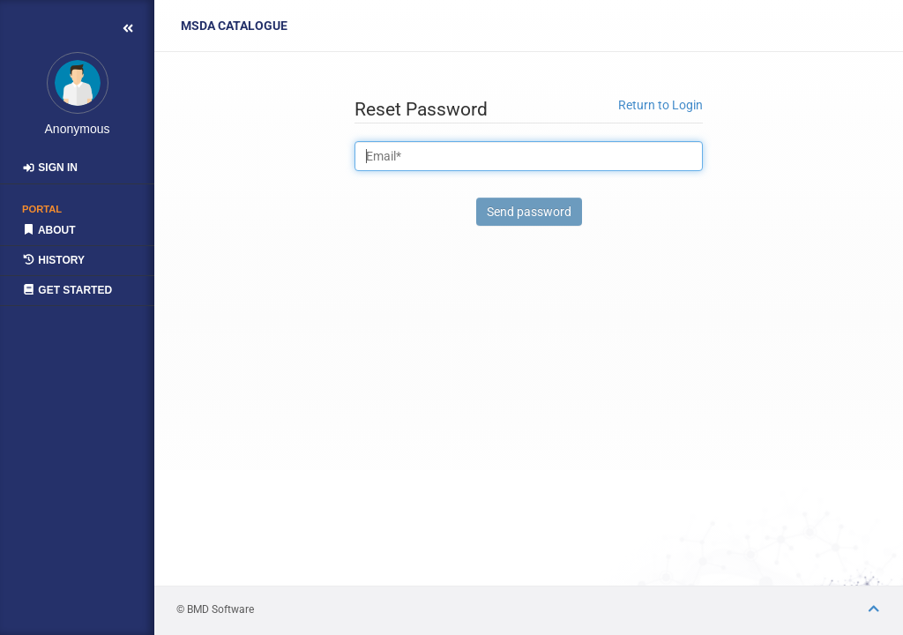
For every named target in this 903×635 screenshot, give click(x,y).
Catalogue (234, 26)
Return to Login (660, 105)
